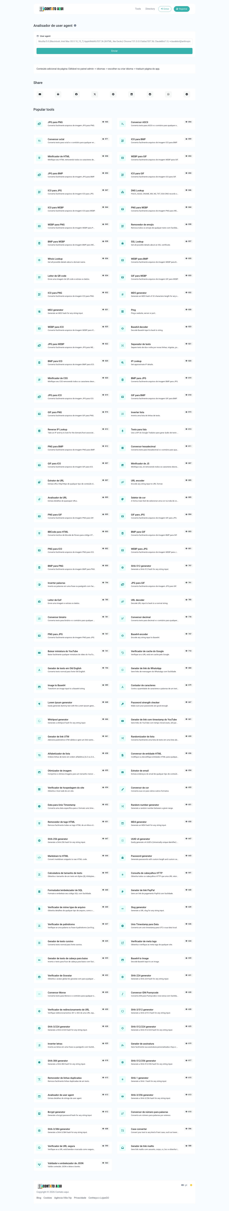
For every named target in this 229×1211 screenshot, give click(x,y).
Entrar (165, 9)
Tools (138, 8)
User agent (43, 36)
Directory (150, 8)
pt (184, 1185)
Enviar (114, 51)
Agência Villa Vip (63, 1197)
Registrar (181, 9)
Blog (39, 1197)
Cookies (48, 1197)
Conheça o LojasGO (99, 1197)
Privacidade (80, 1197)
